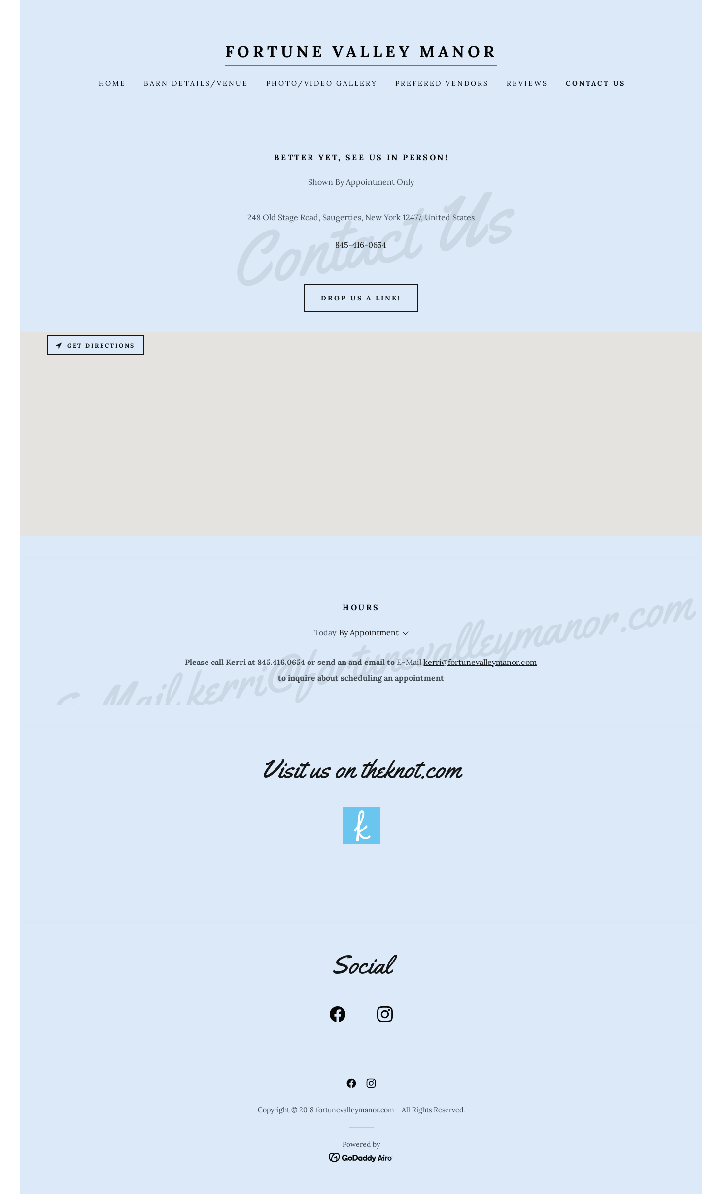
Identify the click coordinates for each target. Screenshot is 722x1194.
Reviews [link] (527, 83)
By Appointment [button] (369, 632)
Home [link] (112, 83)
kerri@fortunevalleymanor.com (480, 662)
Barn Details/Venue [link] (196, 83)
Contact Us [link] (595, 83)
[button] (404, 633)
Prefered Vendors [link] (442, 83)
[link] (361, 54)
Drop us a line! (361, 298)
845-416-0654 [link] (360, 245)
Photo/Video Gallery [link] (322, 83)
